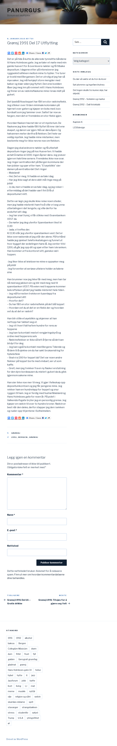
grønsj (33, 437)
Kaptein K (78, 122)
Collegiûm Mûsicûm (17, 648)
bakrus (11, 643)
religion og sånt (23, 696)
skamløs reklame (16, 702)
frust (26, 654)
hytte (19, 675)
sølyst (35, 712)
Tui (31, 39)
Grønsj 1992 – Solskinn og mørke (89, 99)
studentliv (23, 712)
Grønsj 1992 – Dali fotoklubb (86, 104)
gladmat (12, 664)
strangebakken (29, 707)
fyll (34, 654)
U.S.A (20, 718)
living (18, 686)
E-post (12, 530)
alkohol (28, 638)
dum (10, 654)
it (27, 675)
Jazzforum (13, 680)
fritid (18, 654)
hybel (10, 675)
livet (10, 686)
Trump (11, 718)
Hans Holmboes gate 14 (20, 670)
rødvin (37, 696)
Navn (11, 514)
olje (9, 696)
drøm (33, 648)
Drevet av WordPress (17, 739)
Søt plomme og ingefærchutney (89, 84)
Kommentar (15, 474)
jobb (24, 680)
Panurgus (24, 10)
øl (9, 723)
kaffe (32, 680)
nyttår (32, 691)
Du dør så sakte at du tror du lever (89, 79)
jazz (33, 675)
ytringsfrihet (33, 718)
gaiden (11, 659)
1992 (18, 638)
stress (11, 712)
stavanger (13, 707)
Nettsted (12, 545)
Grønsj (16, 433)
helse (38, 670)
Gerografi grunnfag (27, 659)
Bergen (23, 437)
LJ (26, 686)
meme (11, 691)
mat (33, 686)
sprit (31, 702)
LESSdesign (79, 127)
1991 (14, 437)
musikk (21, 691)
